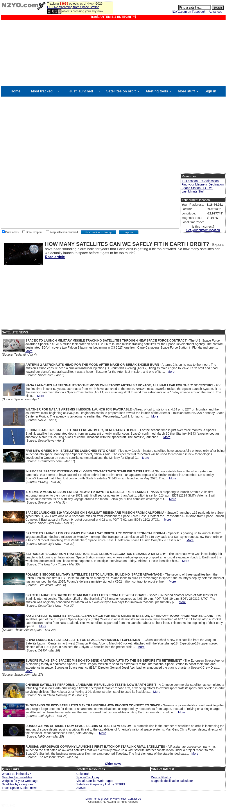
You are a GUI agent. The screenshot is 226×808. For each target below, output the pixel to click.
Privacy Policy (118, 798)
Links (89, 798)
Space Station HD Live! (197, 188)
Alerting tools (156, 91)
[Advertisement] (113, 53)
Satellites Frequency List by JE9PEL (101, 784)
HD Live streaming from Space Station (73, 7)
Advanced (215, 11)
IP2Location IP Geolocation (200, 181)
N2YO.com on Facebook (188, 11)
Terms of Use (101, 798)
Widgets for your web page (20, 781)
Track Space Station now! (19, 788)
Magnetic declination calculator (172, 781)
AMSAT (81, 788)
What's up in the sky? (16, 774)
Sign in (210, 91)
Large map (129, 232)
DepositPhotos (161, 777)
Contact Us (134, 798)
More (28, 351)
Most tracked (42, 91)
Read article (55, 257)
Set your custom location (203, 230)
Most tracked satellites (17, 777)
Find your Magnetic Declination (202, 184)
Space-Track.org (87, 777)
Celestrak (82, 774)
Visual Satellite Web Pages (94, 781)
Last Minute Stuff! (193, 191)
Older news (113, 763)
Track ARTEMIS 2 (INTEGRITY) (113, 16)
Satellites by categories (17, 784)
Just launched (81, 91)
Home (15, 91)
